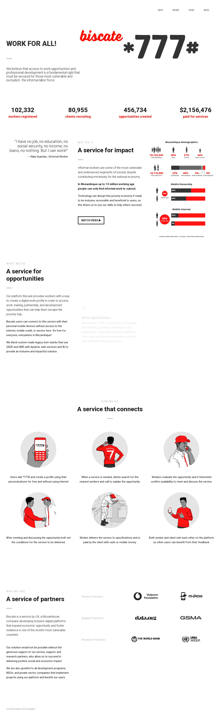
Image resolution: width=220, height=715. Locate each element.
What (176, 10)
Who (206, 10)
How (191, 10)
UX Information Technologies (20, 709)
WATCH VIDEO (91, 220)
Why (160, 10)
